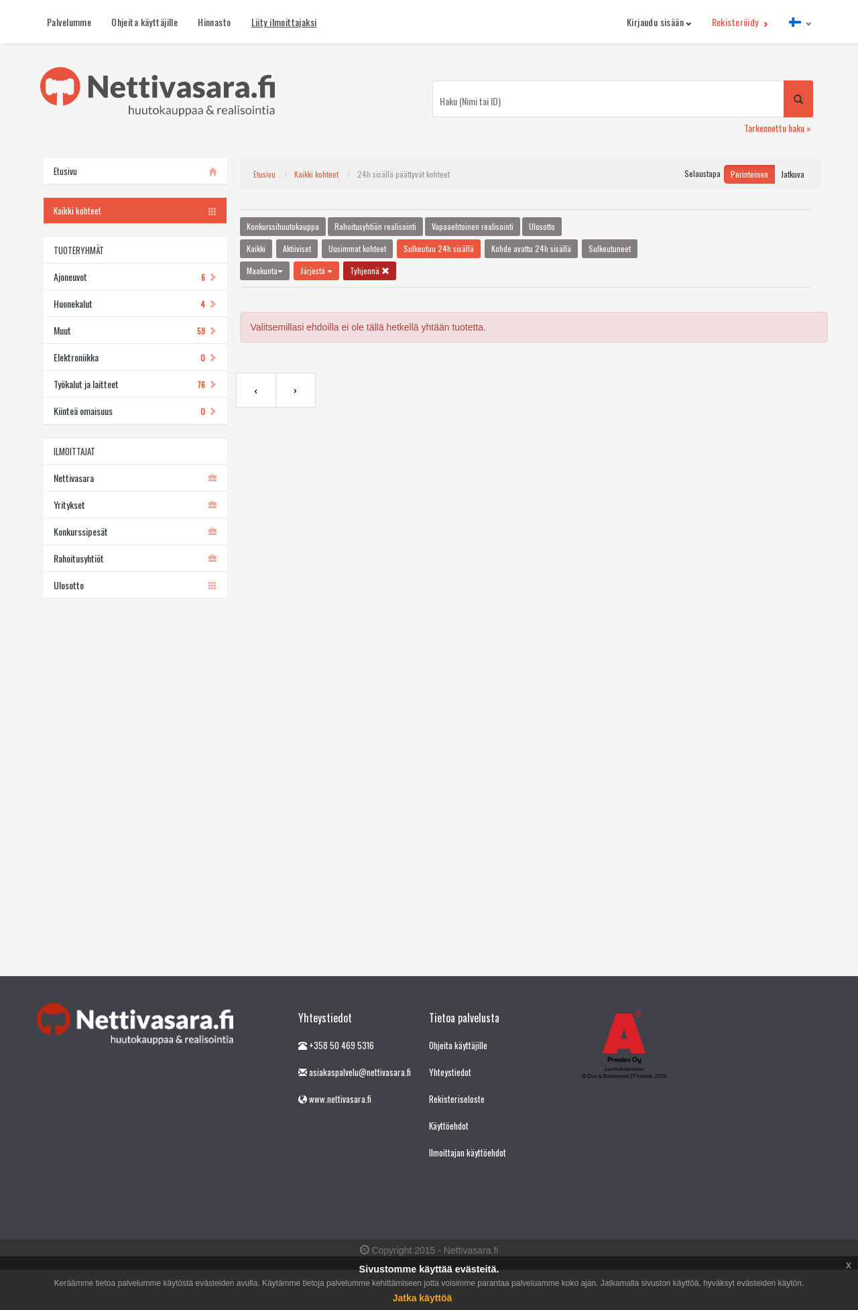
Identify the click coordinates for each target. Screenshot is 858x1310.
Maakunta (265, 270)
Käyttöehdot (449, 1125)
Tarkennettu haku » (777, 128)
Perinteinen (749, 174)
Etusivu (264, 174)
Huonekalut (135, 303)
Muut (135, 330)
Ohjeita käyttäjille (144, 22)
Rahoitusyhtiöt (135, 558)
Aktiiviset (297, 248)
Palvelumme (69, 22)
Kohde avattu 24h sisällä (531, 248)
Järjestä (316, 270)
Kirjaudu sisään (659, 22)
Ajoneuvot (135, 277)
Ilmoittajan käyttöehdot (467, 1152)
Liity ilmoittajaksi (284, 22)
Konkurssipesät (135, 531)
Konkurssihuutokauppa (283, 226)
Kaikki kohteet (316, 174)
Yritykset (135, 504)
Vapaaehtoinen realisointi (472, 226)
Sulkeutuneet (610, 248)
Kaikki (256, 248)
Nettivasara (135, 478)
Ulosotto (135, 585)
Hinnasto (214, 22)
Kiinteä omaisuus (135, 411)
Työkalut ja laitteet (135, 384)
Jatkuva (792, 174)
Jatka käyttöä (422, 1298)
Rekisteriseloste (457, 1099)
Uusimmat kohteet (357, 248)
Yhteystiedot (450, 1072)
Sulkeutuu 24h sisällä (439, 248)
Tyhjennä (369, 270)
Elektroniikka (135, 357)
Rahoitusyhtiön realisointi (375, 226)
